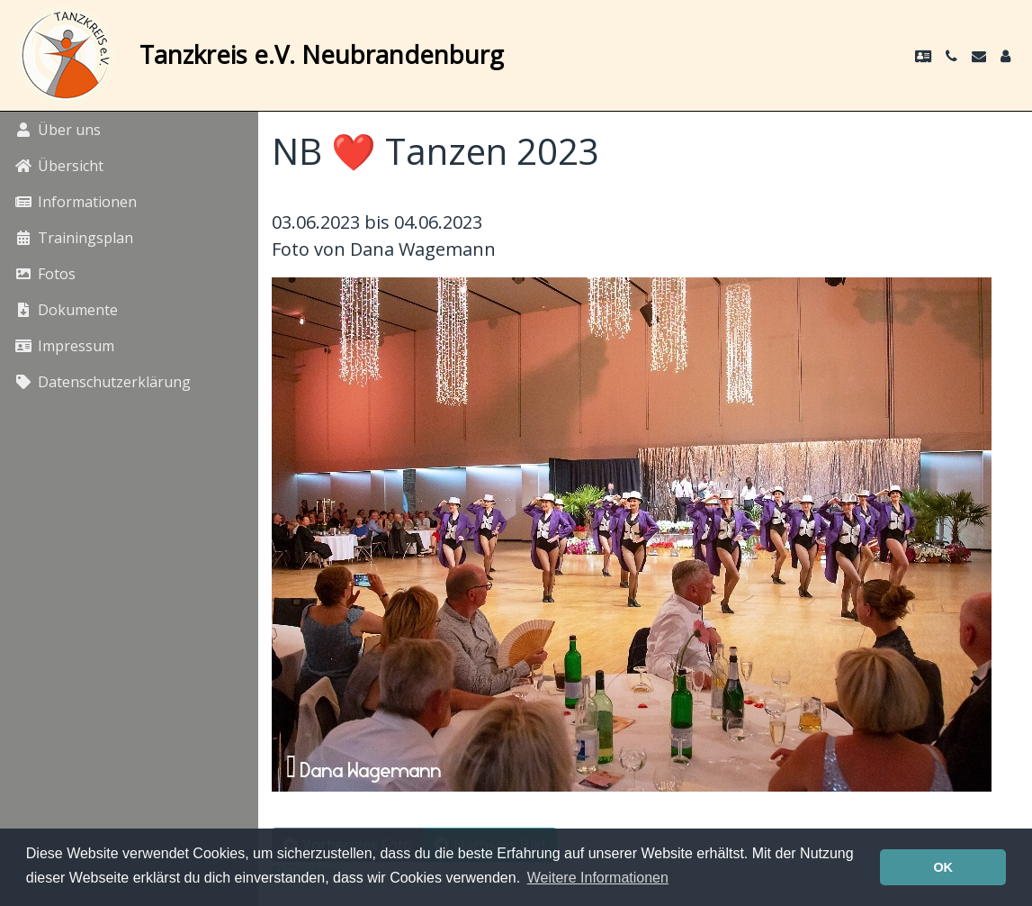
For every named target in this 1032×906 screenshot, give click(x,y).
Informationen (75, 202)
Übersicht (58, 166)
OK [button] (943, 867)
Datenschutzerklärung (102, 382)
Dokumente (66, 310)
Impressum (64, 346)
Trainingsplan (73, 238)
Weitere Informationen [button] (598, 877)
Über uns (57, 130)
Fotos (45, 274)
